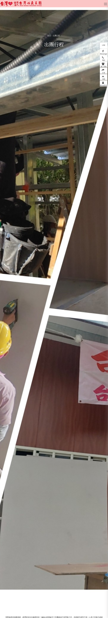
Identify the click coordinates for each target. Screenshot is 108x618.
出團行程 (56, 35)
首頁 (49, 35)
